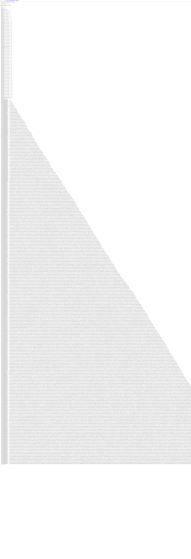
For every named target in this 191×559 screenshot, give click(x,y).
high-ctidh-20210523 (10, 0)
